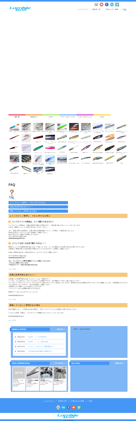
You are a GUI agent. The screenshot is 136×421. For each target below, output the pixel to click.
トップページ (83, 9)
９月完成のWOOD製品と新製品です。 (40, 351)
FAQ (124, 9)
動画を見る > (120, 363)
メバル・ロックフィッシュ (85, 116)
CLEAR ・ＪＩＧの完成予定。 (38, 337)
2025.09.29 (21, 341)
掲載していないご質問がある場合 (23, 211)
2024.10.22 (21, 346)
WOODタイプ (34, 116)
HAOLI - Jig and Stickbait (82, 329)
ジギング (51, 116)
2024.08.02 (21, 351)
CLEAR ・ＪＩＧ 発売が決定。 (39, 341)
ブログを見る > (60, 363)
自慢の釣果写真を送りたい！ (21, 207)
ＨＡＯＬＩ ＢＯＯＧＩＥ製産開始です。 (41, 346)
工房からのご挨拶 (111, 9)
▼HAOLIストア (13, 265)
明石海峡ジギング (45, 380)
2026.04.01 (21, 337)
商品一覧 (17, 116)
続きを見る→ (16, 386)
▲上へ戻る (12, 269)
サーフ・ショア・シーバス (68, 116)
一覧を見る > (60, 329)
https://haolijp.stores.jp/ (29, 265)
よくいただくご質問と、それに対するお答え (28, 203)
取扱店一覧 (96, 9)
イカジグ (102, 116)
